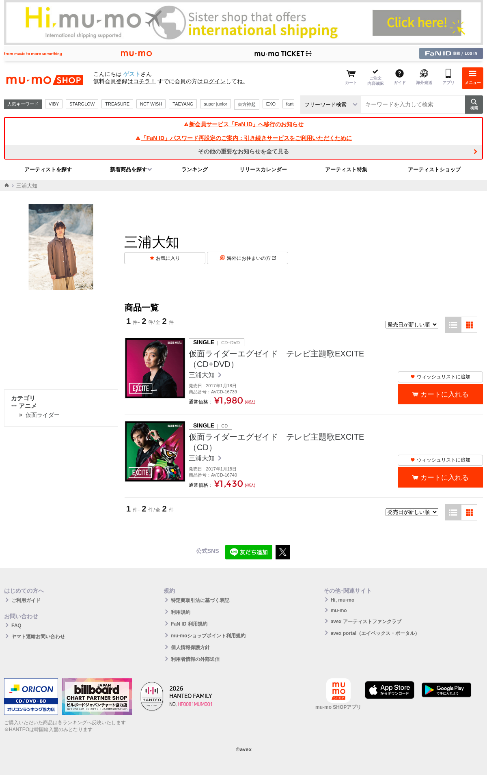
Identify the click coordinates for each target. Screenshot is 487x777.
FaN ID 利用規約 (189, 624)
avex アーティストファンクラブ (366, 621)
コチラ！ (144, 81)
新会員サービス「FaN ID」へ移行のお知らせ (243, 124)
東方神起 (247, 104)
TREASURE (117, 103)
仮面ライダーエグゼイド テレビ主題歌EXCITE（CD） (276, 442)
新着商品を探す (128, 169)
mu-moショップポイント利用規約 (208, 636)
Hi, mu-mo (343, 600)
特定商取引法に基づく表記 (200, 600)
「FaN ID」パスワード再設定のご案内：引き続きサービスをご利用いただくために (243, 138)
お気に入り (168, 258)
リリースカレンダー (263, 169)
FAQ (16, 625)
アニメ (24, 405)
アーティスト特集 (346, 169)
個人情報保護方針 (190, 647)
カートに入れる (444, 394)
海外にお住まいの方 (251, 258)
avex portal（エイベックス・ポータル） (375, 633)
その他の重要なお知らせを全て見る (243, 151)
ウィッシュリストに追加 (440, 377)
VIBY (54, 103)
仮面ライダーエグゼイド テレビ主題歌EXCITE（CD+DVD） (276, 359)
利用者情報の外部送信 (195, 659)
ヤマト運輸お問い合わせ (38, 636)
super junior (215, 103)
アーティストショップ (434, 169)
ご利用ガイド (26, 600)
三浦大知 (202, 374)
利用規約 (180, 612)
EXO (271, 103)
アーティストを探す (48, 169)
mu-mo (339, 610)
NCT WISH (151, 103)
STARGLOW (82, 103)
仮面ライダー (43, 415)
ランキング (194, 169)
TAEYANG (182, 103)
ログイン (214, 81)
